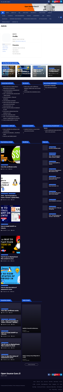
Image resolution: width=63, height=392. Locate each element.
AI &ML (3, 15)
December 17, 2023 (6, 230)
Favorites (4, 51)
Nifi (43, 15)
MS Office (33, 12)
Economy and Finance (15, 18)
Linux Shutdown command (9, 100)
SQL (19, 12)
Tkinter (29, 15)
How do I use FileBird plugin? (10, 136)
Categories (36, 15)
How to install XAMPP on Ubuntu (9, 333)
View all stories (31, 364)
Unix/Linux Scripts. (12, 193)
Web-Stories (42, 12)
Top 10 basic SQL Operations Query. (32, 91)
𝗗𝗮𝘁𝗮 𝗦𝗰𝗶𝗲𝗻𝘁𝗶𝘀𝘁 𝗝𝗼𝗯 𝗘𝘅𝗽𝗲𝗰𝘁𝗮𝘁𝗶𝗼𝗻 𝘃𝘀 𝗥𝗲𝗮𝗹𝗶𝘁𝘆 (8, 71)
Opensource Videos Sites (30, 18)
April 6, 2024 (5, 169)
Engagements (5, 49)
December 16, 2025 (23, 73)
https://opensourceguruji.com (21, 41)
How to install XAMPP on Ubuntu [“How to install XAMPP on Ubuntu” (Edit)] (10, 120)
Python (20, 68)
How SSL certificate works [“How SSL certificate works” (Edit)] (9, 114)
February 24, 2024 (6, 199)
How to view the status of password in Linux (9, 356)
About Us (13, 12)
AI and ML (10, 15)
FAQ (50, 18)
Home (7, 12)
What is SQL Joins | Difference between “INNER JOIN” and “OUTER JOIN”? (32, 88)
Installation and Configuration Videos (54, 71)
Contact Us (15, 21)
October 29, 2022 (6, 291)
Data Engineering (19, 15)
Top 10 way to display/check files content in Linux (10, 345)
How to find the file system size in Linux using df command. (55, 194)
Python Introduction (22, 70)
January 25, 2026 (8, 73)
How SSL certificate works (9, 167)
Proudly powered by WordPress (7, 385)
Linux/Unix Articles (4, 164)
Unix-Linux (25, 12)
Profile (4, 44)
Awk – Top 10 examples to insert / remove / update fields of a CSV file (10, 197)
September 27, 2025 (54, 73)
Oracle (48, 15)
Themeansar (22, 385)
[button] (58, 17)
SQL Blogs (4, 18)
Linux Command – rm (8, 105)
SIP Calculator (43, 18)
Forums (50, 12)
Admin (50, 75)
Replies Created (5, 47)
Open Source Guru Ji (31, 6)
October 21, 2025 (38, 73)
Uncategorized (24, 68)
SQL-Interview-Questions (38, 68)
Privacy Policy (6, 21)
